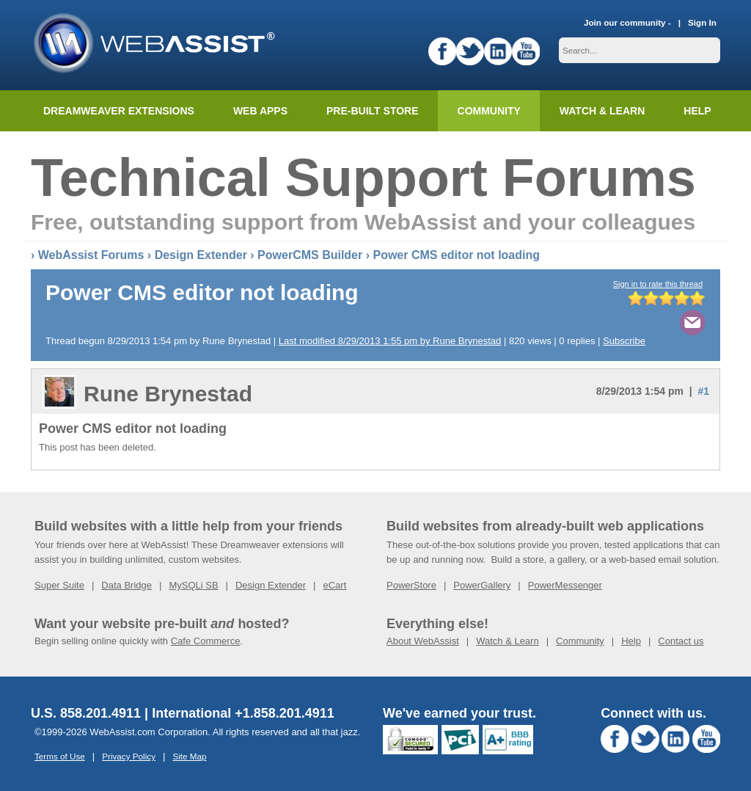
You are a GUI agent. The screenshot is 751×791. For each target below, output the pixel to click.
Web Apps (260, 111)
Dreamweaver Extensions (118, 111)
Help (631, 640)
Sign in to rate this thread (658, 284)
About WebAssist (423, 640)
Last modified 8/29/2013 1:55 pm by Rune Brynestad (390, 340)
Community (489, 111)
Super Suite (59, 585)
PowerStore (411, 585)
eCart (334, 585)
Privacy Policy (128, 756)
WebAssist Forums (91, 255)
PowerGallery (481, 585)
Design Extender (201, 255)
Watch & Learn (602, 111)
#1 (703, 391)
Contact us (680, 640)
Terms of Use (59, 756)
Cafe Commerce (206, 640)
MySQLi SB (193, 585)
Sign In (702, 22)
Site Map (189, 756)
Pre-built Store (372, 111)
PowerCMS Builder (309, 255)
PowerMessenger (565, 585)
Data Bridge (126, 585)
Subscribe (624, 340)
